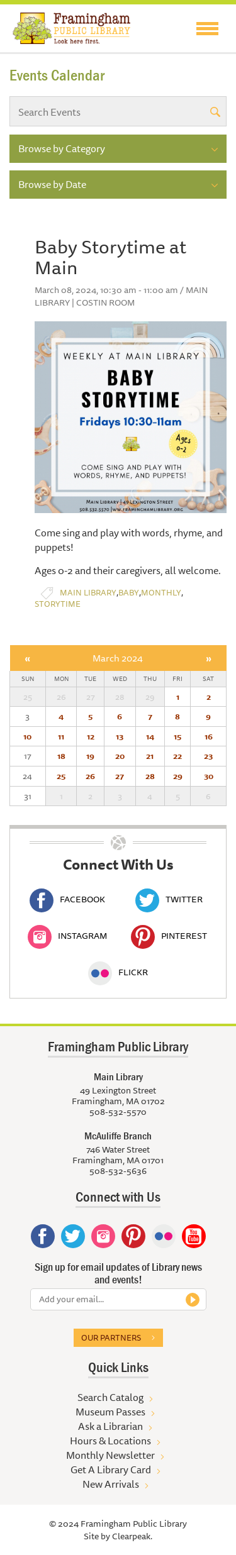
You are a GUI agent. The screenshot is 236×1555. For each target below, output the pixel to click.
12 (90, 736)
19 (90, 756)
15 (177, 736)
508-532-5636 (118, 1171)
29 (178, 776)
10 (27, 736)
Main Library (88, 592)
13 (119, 736)
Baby (128, 592)
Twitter (169, 899)
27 (119, 776)
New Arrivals (110, 1484)
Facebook (67, 899)
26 (90, 776)
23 (208, 756)
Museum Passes (110, 1411)
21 (150, 756)
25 (61, 776)
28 (150, 776)
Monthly (161, 592)
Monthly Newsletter (110, 1455)
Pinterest (169, 936)
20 (120, 756)
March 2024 (118, 658)
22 (177, 756)
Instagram (67, 936)
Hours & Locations (110, 1440)
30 (208, 776)
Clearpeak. (132, 1536)
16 (209, 736)
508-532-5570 (118, 1112)
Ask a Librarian (110, 1426)
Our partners (111, 1337)
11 (61, 736)
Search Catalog (110, 1397)
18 (61, 756)
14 (150, 736)
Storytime (58, 604)
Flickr (118, 972)
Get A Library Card (110, 1469)
